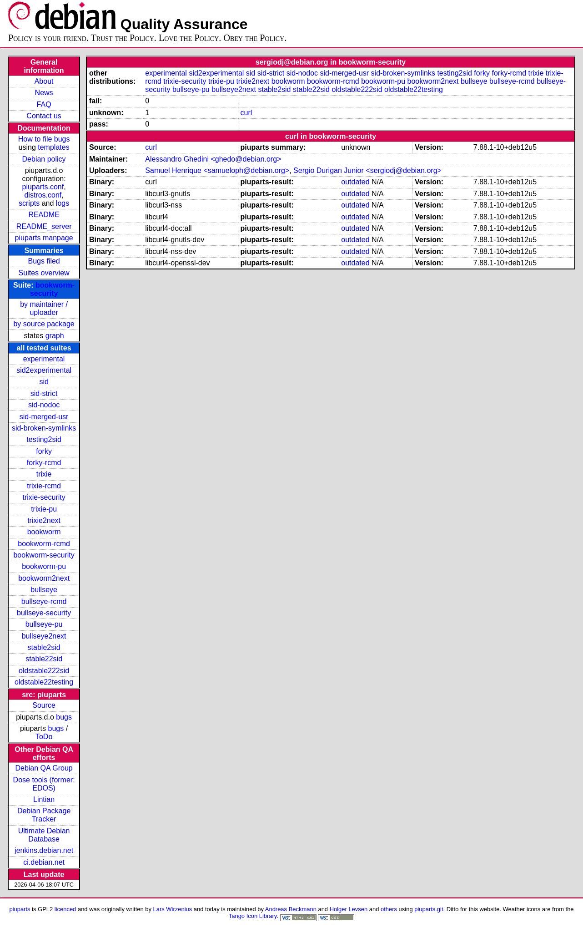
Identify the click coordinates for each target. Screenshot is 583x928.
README (43, 214)
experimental (44, 359)
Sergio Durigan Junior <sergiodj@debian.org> (367, 170)
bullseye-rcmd (44, 601)
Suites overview (44, 273)
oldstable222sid (44, 670)
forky (44, 451)
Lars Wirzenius (172, 909)
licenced (65, 909)
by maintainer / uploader (44, 308)
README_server (44, 226)
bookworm (44, 532)
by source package (43, 324)
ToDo (43, 736)
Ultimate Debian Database (44, 835)
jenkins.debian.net (44, 850)
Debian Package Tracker (43, 815)
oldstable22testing (44, 682)
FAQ (44, 104)
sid (43, 381)
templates (53, 147)
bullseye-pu (44, 624)
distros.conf (42, 195)
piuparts (19, 909)
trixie (44, 474)
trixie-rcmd (44, 486)
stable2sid (44, 647)
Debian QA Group (43, 768)
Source (43, 705)
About (44, 81)
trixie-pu (44, 509)
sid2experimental (43, 370)
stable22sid (43, 659)
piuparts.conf (43, 187)
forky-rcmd (44, 463)
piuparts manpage (44, 238)
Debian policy (44, 159)
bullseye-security (44, 613)
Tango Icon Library (253, 916)
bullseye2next (44, 636)
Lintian (44, 799)
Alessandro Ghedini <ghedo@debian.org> (213, 159)
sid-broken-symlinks (44, 428)
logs (62, 203)
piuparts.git (428, 909)
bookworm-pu (44, 566)
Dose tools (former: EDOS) (44, 784)
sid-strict (44, 393)
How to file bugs (44, 139)
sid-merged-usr (44, 417)
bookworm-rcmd (44, 544)
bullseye (43, 589)
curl (246, 113)
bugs (64, 717)
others (389, 909)
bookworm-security (52, 289)
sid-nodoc (44, 405)
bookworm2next (44, 578)
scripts (29, 203)
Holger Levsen (349, 909)
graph (54, 336)
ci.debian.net (44, 862)
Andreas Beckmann (291, 909)
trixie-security (43, 497)
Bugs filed (44, 261)
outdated (355, 182)
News (44, 92)
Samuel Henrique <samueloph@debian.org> (217, 170)
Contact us (43, 116)
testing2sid (43, 439)
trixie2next (43, 520)
